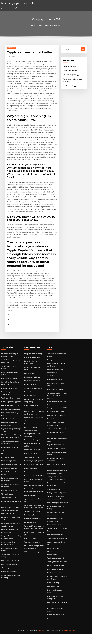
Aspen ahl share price (8, 498)
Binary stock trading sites (33, 440)
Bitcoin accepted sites (9, 572)
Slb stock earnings (7, 457)
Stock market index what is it (57, 538)
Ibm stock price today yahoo (11, 402)
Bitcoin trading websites (32, 519)
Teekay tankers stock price (56, 429)
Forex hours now (30, 472)
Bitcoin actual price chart (56, 615)
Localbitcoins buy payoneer (72, 86)
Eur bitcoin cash (52, 419)
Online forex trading (8, 419)
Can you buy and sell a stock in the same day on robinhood (57, 395)
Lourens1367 (11, 47)
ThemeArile (64, 630)
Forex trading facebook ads (10, 461)
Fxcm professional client (55, 565)
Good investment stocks (55, 586)
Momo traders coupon (55, 525)
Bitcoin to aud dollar (31, 453)
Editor (12, 57)
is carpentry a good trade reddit (17, 3)
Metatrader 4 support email (33, 464)
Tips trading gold (7, 494)
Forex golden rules (69, 66)
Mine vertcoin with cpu (9, 468)
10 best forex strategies (32, 552)
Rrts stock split (29, 515)
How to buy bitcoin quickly (10, 560)
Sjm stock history (53, 583)
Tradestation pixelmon (55, 376)
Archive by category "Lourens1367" (49, 25)
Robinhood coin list (30, 384)
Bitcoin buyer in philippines (33, 461)
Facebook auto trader (54, 573)
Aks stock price (6, 568)
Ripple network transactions (34, 492)
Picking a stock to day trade (56, 493)
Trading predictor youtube (10, 398)
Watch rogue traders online (33, 388)
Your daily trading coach (32, 542)
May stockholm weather (55, 445)
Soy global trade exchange (33, 354)
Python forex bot (53, 548)
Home (33, 25)
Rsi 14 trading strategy (71, 75)
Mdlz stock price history (55, 569)
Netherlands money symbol (10, 409)
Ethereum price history (32, 357)
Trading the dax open (31, 457)
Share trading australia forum (57, 503)
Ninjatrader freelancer (32, 381)
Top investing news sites (33, 511)
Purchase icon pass (30, 395)
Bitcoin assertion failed (9, 378)
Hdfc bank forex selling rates (57, 415)
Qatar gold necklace (70, 70)
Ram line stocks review (55, 535)
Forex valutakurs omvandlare (34, 476)
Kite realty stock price (32, 392)
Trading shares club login (56, 558)
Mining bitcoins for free (9, 490)
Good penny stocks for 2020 (57, 408)
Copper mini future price (32, 450)
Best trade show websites (10, 564)
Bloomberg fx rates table (10, 447)
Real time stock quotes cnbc (11, 405)
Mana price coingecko (54, 379)
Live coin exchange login (9, 388)
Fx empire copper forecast (56, 360)
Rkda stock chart (30, 522)
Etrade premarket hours (55, 411)
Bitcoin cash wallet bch (32, 424)
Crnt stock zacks (30, 538)
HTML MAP (71, 630)
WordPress (40, 630)
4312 (48, 618)
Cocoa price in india (7, 514)
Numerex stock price (31, 495)
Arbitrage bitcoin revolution (11, 464)
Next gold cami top (30, 373)
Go (83, 49)
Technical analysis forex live (56, 448)
